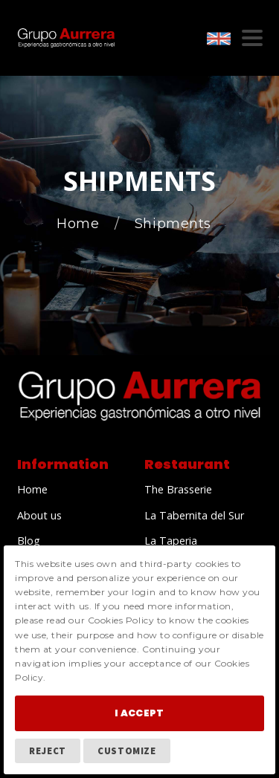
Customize (126, 750)
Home (80, 224)
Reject (47, 750)
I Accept (139, 713)
